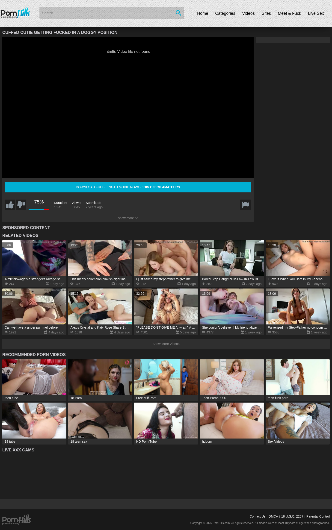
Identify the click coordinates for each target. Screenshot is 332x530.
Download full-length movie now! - (128, 187)
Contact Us (257, 516)
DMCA (273, 516)
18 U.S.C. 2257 (292, 516)
